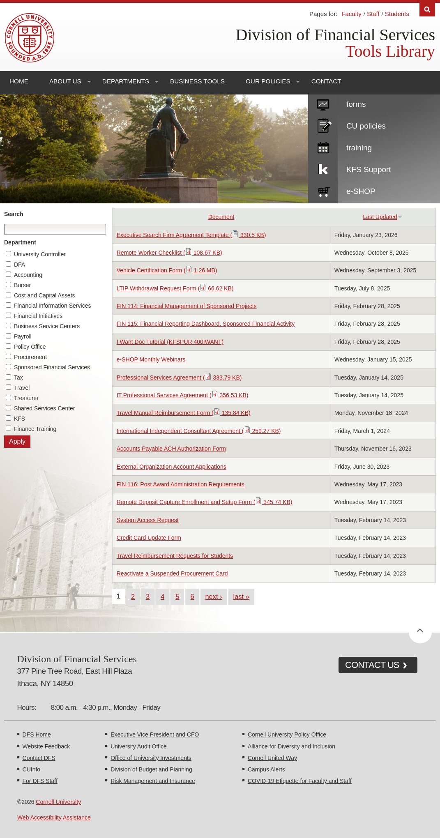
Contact (326, 81)
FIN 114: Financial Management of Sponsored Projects (187, 306)
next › (213, 596)
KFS (19, 418)
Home (18, 81)
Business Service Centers (47, 326)
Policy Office (30, 346)
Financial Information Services (52, 305)
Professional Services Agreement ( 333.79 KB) (179, 377)
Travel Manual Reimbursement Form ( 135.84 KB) (184, 413)
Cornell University (58, 802)
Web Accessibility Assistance (54, 817)
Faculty (351, 13)
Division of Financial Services (335, 34)
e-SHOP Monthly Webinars (151, 359)
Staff (373, 13)
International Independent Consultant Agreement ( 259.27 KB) (199, 431)
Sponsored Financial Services (52, 367)
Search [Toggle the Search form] (427, 9)
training (359, 147)
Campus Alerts (266, 769)
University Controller (40, 254)
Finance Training (35, 429)
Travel (22, 387)
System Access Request (148, 520)
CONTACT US (372, 665)
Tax (18, 377)
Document (221, 217)
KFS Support (368, 169)
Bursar (22, 285)
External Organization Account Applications (171, 466)
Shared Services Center (44, 408)
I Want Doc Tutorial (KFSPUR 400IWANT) (170, 341)
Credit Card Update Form (149, 537)
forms (356, 104)
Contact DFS (39, 758)
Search (13, 214)
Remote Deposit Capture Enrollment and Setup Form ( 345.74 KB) (205, 502)
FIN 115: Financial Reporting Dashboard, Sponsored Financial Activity (206, 323)
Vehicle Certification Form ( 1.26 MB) (167, 270)
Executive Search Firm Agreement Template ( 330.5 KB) (191, 235)
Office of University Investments (151, 758)
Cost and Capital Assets (44, 295)
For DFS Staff (40, 781)
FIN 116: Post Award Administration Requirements (180, 484)
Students (397, 13)
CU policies (366, 126)
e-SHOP (360, 191)
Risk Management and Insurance (153, 781)
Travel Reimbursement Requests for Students (175, 556)
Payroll (23, 336)
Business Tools (197, 81)
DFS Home (37, 734)
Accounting (28, 275)
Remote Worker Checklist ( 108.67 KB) (169, 252)
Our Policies (268, 81)
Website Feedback (46, 746)
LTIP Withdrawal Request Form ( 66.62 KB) (175, 288)
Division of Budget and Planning (151, 769)
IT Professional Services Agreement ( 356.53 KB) (183, 395)
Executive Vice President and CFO (155, 734)
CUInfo (32, 769)
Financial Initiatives (38, 316)
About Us (65, 81)
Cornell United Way (272, 758)
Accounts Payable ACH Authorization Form (171, 448)
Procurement (30, 357)
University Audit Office (139, 746)
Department (20, 242)
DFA (19, 264)
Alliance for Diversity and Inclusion (291, 746)
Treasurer (26, 398)
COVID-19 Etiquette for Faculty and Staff (300, 781)
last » (241, 596)
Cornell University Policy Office (287, 734)
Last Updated (383, 217)
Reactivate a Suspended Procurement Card (172, 573)
